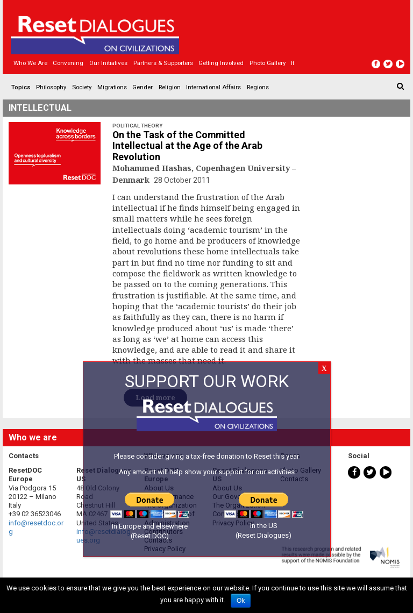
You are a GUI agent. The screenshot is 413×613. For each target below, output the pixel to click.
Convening (68, 63)
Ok (241, 600)
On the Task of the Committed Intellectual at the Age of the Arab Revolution (187, 146)
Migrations (112, 87)
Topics (21, 87)
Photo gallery (268, 63)
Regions (258, 87)
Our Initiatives (108, 63)
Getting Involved (221, 63)
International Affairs (213, 87)
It (292, 63)
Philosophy (51, 87)
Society (81, 87)
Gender (142, 87)
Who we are (30, 63)
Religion (170, 87)
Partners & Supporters (163, 63)
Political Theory (137, 126)
